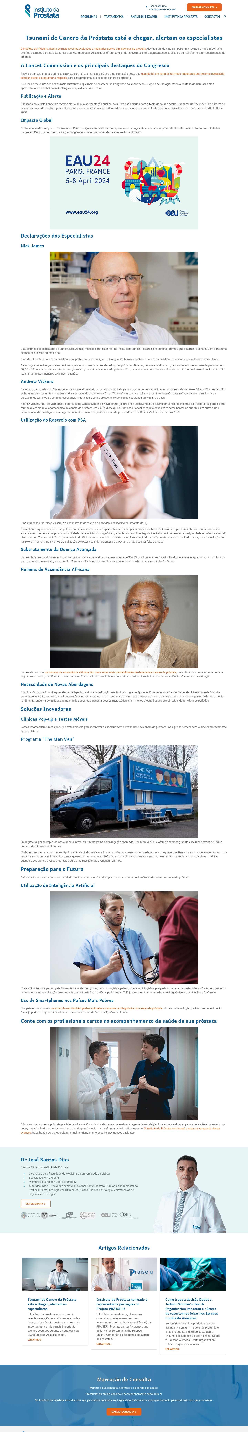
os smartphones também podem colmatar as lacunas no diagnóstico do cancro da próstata (106, 1008)
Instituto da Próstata (181, 16)
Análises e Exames (144, 16)
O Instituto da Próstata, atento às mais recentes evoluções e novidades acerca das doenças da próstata (83, 48)
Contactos (212, 16)
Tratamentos (114, 16)
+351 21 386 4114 (158, 6)
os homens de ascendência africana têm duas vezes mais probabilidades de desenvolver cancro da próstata (110, 672)
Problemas (89, 16)
